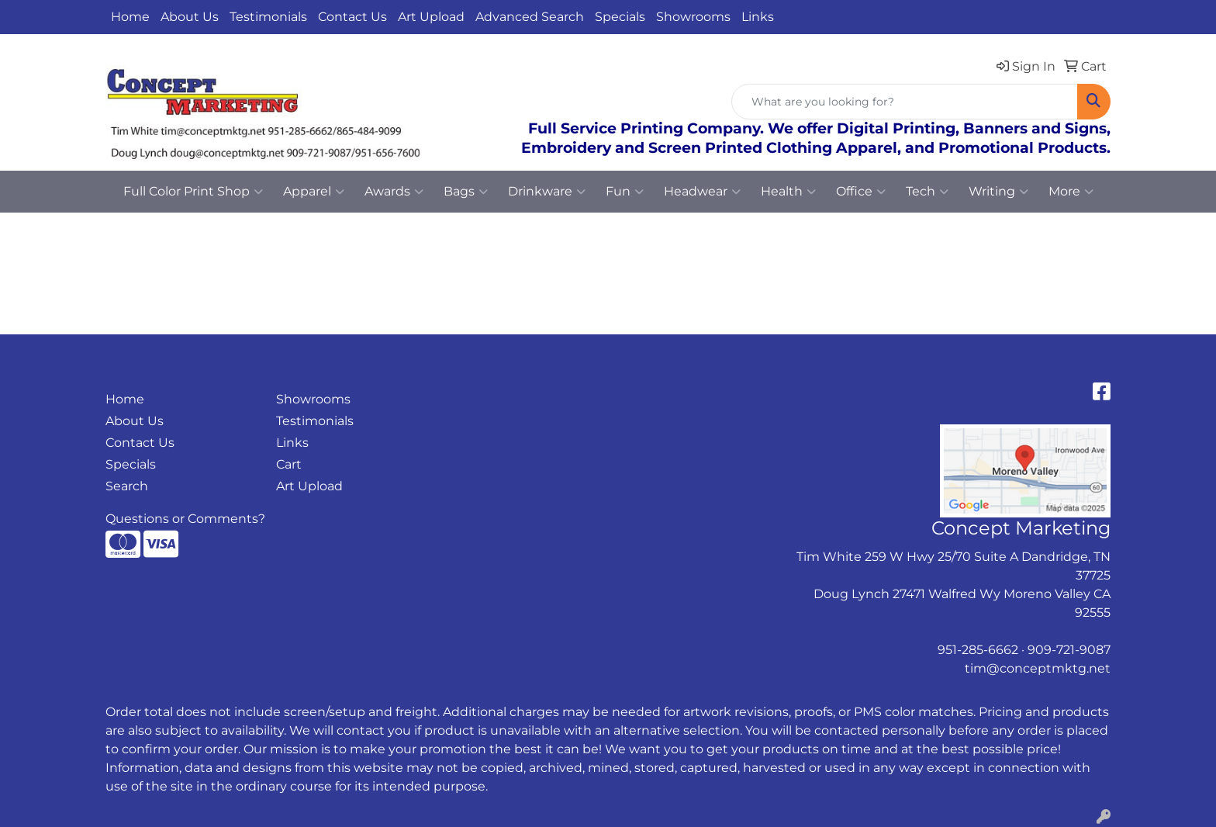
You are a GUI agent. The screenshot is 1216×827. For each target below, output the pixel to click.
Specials (620, 16)
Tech (927, 191)
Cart (289, 464)
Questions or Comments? (185, 518)
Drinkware (547, 191)
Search (126, 486)
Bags (466, 191)
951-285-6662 (978, 649)
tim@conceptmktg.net (1038, 668)
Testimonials (268, 16)
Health (788, 191)
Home (130, 16)
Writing (998, 191)
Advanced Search (529, 16)
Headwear (702, 191)
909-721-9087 (1069, 649)
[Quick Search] (904, 101)
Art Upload (431, 16)
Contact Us (352, 16)
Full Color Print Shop (193, 191)
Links (757, 16)
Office (861, 191)
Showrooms (693, 16)
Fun (625, 191)
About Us (190, 16)
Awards (393, 191)
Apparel (313, 191)
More (1070, 191)
